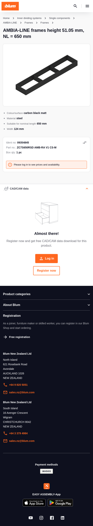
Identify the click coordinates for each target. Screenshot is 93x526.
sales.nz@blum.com (18, 392)
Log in (46, 258)
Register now (46, 270)
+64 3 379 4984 (15, 433)
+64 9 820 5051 (15, 385)
